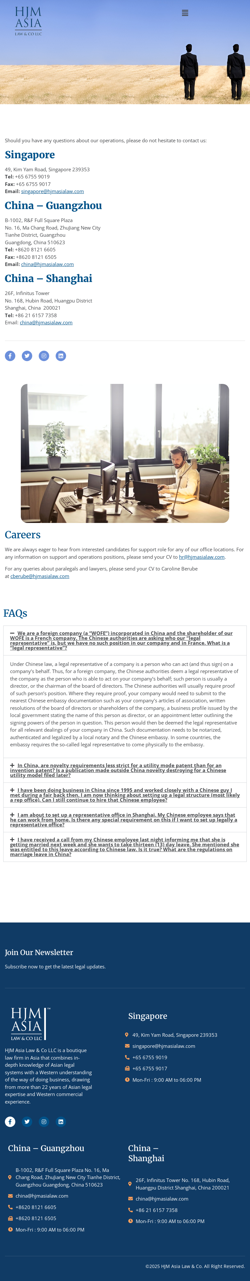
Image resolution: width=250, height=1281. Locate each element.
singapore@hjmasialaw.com (52, 191)
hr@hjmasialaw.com (202, 557)
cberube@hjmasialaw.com (39, 576)
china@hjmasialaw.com (47, 264)
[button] (184, 13)
